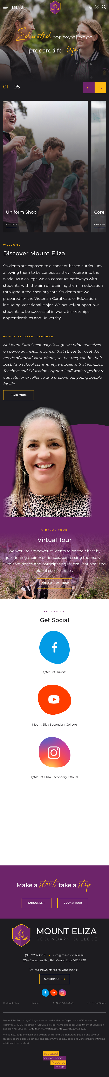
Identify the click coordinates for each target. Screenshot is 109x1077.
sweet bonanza (36, 830)
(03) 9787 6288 (35, 955)
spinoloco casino (57, 842)
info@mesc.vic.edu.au (68, 955)
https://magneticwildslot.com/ (64, 850)
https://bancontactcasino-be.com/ (88, 838)
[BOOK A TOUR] (72, 903)
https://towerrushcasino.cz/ (16, 838)
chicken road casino (17, 842)
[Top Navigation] (16, 7)
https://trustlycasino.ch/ (71, 838)
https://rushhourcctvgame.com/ (48, 850)
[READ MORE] (18, 395)
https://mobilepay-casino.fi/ (54, 838)
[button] (89, 87)
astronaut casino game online (30, 850)
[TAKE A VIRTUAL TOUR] (54, 583)
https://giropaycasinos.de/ (35, 838)
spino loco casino (21, 830)
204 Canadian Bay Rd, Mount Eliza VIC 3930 (54, 960)
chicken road (38, 842)
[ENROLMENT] (36, 903)
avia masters (55, 830)
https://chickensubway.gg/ (14, 850)
